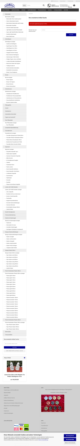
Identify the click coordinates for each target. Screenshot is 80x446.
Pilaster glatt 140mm (10, 282)
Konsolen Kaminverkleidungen (12, 202)
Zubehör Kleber (9, 209)
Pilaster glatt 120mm (10, 277)
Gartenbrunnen (32, 10)
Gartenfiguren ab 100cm (11, 50)
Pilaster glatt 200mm (10, 286)
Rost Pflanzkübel (8, 120)
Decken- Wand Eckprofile (11, 196)
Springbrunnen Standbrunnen (12, 93)
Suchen (71, 34)
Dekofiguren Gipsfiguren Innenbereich (14, 229)
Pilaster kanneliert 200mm (11, 308)
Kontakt (5, 408)
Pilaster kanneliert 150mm (11, 306)
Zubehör (7, 162)
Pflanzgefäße (42, 10)
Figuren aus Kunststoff (9, 117)
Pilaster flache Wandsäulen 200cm (13, 139)
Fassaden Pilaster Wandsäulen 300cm (14, 137)
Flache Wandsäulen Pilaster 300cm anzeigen (15, 273)
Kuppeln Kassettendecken (11, 200)
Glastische (8, 222)
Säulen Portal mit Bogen (11, 245)
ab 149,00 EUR (14, 379)
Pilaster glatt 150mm (10, 284)
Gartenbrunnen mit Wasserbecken (13, 98)
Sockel (50, 10)
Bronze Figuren (9, 79)
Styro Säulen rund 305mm (11, 257)
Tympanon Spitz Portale (11, 247)
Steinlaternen (58, 10)
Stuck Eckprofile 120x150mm (12, 171)
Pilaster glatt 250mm (10, 288)
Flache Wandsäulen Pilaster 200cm (12, 319)
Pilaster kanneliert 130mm (11, 301)
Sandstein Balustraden (10, 34)
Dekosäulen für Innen (10, 225)
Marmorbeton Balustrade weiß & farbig (14, 23)
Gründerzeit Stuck (9, 164)
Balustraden (5, 10)
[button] (63, 1)
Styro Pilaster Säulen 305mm (12, 326)
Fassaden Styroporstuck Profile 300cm (14, 135)
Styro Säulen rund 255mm (11, 255)
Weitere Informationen (70, 442)
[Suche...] (24, 5)
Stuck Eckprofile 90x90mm (11, 169)
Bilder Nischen (9, 158)
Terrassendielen (8, 334)
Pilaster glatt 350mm (10, 293)
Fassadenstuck (8, 130)
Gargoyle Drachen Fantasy (11, 52)
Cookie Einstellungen (8, 413)
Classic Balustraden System (12, 21)
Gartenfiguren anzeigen (10, 41)
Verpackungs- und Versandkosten (11, 390)
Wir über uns (54, 1)
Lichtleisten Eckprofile (10, 173)
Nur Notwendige (70, 439)
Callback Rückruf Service (9, 397)
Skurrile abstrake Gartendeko (12, 67)
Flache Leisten (9, 166)
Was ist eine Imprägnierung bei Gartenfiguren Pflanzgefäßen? (58, 389)
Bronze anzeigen (8, 77)
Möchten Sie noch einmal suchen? (33, 30)
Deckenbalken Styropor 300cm (12, 207)
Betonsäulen (7, 331)
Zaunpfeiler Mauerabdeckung (11, 127)
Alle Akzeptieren (70, 435)
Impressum (6, 410)
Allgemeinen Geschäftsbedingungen (12, 405)
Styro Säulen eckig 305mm (11, 263)
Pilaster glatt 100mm (10, 275)
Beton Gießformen (9, 36)
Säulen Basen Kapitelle (10, 153)
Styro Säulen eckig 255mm (11, 261)
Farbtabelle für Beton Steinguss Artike (58, 392)
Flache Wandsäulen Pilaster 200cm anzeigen (15, 322)
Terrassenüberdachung (9, 215)
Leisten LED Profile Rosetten (11, 187)
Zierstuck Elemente (10, 204)
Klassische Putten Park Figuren (12, 63)
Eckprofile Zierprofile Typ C (11, 151)
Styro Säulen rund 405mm (11, 259)
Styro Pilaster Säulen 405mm (12, 329)
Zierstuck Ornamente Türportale (12, 156)
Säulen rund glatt (9, 236)
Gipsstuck (7, 146)
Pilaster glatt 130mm (10, 280)
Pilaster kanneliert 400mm (11, 317)
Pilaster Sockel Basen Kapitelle (12, 184)
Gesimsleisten (9, 175)
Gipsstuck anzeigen (9, 149)
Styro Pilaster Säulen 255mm (12, 324)
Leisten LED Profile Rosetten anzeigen (13, 189)
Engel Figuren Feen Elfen (11, 46)
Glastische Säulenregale (10, 218)
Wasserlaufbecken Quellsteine (12, 100)
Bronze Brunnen (9, 84)
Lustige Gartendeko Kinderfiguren (13, 61)
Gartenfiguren (15, 10)
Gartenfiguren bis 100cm (11, 48)
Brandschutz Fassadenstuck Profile (13, 142)
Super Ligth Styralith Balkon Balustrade (14, 32)
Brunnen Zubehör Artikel (11, 102)
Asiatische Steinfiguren (10, 43)
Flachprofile (8, 198)
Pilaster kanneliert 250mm (11, 310)
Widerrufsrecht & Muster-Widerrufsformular (13, 403)
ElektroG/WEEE (7, 392)
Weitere (66, 10)
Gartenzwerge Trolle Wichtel (12, 57)
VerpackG (6, 395)
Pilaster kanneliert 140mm (11, 304)
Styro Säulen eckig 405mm (11, 266)
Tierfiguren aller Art (10, 65)
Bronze (23, 10)
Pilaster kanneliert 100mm (11, 297)
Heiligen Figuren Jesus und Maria (13, 59)
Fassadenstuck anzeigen (10, 133)
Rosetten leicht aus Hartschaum (12, 194)
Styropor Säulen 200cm (9, 250)
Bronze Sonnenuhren (10, 86)
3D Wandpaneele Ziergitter (11, 160)
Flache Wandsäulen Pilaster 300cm (12, 270)
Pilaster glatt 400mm (10, 295)
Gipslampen (8, 177)
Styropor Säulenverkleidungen (11, 232)
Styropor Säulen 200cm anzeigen (12, 252)
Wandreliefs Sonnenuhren (11, 70)
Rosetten (7, 182)
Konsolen (7, 180)
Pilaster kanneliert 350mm (11, 315)
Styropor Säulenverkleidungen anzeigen (13, 234)
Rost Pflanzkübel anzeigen (11, 122)
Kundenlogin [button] (70, 1)
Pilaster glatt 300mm (10, 291)
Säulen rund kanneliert (10, 239)
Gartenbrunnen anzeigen (10, 91)
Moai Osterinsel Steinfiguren (12, 54)
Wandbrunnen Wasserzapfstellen (13, 95)
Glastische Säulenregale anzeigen (12, 220)
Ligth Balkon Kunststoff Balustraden (13, 29)
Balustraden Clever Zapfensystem (13, 18)
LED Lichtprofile (9, 191)
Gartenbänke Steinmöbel (10, 114)
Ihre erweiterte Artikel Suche (14, 350)
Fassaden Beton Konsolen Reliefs (13, 144)
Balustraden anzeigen (9, 16)
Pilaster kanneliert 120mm (11, 299)
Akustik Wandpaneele (9, 212)
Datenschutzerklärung (43, 439)
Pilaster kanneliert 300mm (11, 312)
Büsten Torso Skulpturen (11, 72)
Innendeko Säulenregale (11, 227)
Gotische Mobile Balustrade (11, 27)
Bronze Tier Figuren (10, 81)
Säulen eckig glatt (9, 241)
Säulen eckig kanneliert (11, 243)
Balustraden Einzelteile (10, 25)
